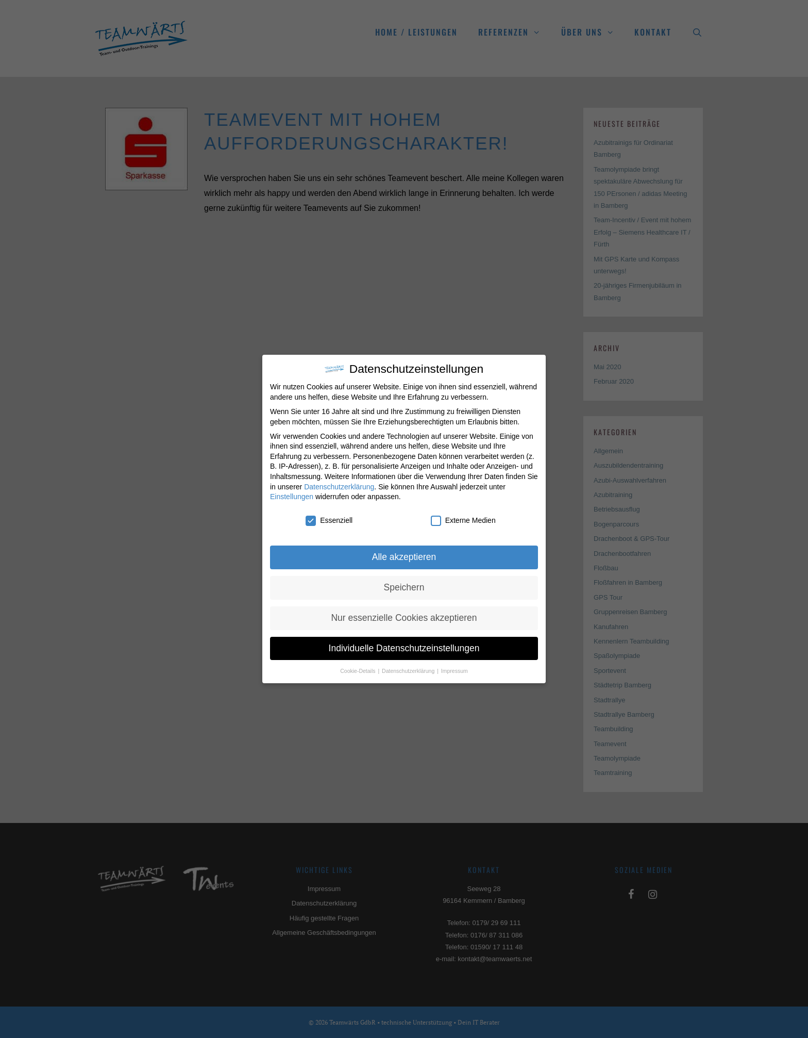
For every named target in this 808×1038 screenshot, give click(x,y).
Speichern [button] (404, 587)
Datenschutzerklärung (339, 487)
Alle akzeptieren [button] (404, 557)
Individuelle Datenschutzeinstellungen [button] (404, 648)
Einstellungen (291, 496)
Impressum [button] (454, 671)
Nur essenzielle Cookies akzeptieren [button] (404, 618)
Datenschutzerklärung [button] (409, 671)
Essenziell (329, 520)
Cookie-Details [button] (358, 671)
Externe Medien (463, 520)
